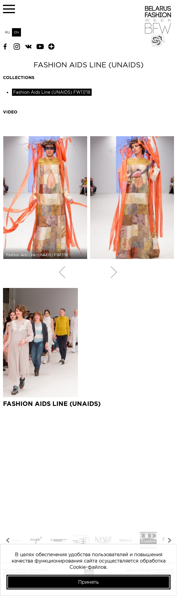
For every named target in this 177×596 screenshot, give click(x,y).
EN (16, 32)
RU (7, 32)
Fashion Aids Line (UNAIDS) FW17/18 (51, 92)
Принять (88, 582)
